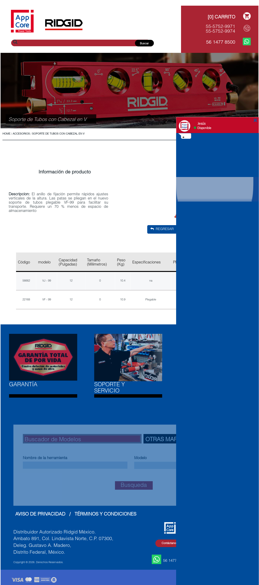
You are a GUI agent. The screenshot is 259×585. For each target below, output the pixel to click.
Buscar (144, 43)
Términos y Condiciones (105, 514)
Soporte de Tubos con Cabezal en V (58, 134)
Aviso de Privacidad (40, 514)
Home (6, 134)
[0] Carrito (221, 17)
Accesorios (21, 134)
